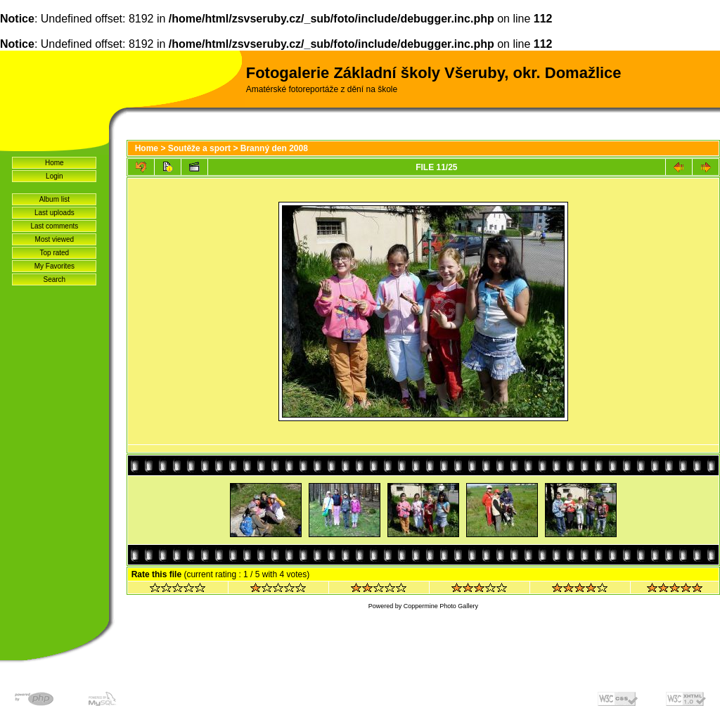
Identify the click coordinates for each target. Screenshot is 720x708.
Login (54, 176)
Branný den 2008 (274, 148)
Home (54, 163)
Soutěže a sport (199, 148)
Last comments (54, 226)
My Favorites (54, 266)
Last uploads (54, 213)
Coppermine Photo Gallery (441, 606)
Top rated (54, 253)
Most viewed (55, 239)
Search (55, 279)
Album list (54, 199)
